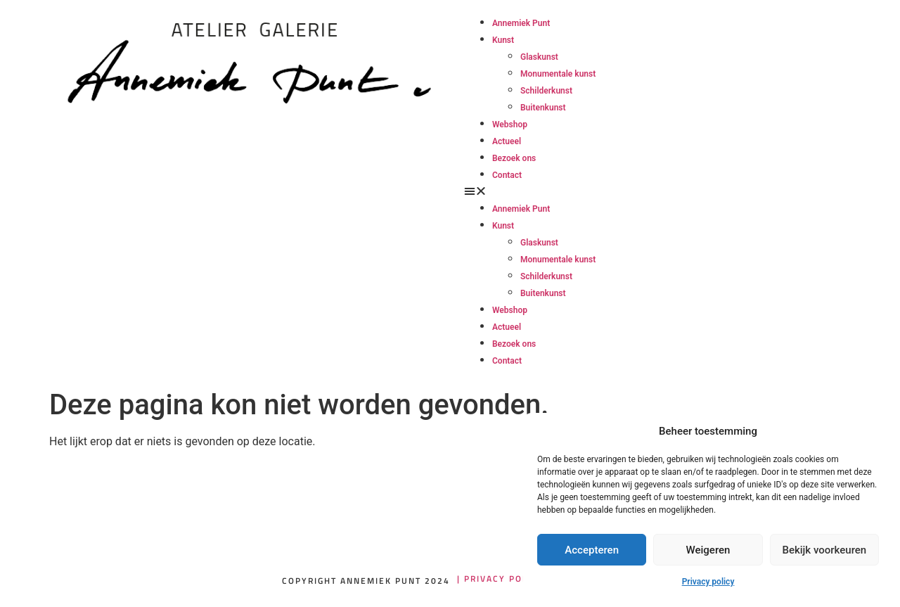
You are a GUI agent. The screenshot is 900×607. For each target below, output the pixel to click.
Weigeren (708, 550)
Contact (507, 175)
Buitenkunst (543, 108)
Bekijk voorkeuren (824, 550)
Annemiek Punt (521, 23)
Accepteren (592, 550)
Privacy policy (708, 582)
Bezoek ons (514, 158)
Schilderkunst (546, 91)
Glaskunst (539, 57)
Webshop (509, 124)
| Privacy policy (500, 578)
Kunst (503, 40)
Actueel (506, 141)
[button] (553, 191)
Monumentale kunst (558, 74)
